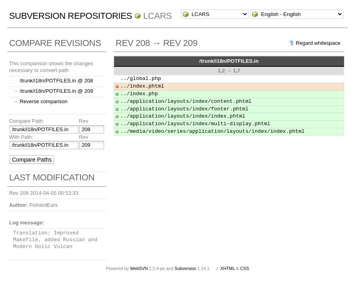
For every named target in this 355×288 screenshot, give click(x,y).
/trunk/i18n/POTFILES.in (229, 61)
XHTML (227, 268)
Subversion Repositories (70, 16)
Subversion (185, 268)
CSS (244, 268)
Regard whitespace (318, 43)
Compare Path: (26, 121)
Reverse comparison (43, 101)
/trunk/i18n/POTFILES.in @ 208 (56, 81)
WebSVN (139, 268)
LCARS (157, 16)
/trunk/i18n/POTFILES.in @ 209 (56, 91)
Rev (83, 121)
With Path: (21, 137)
